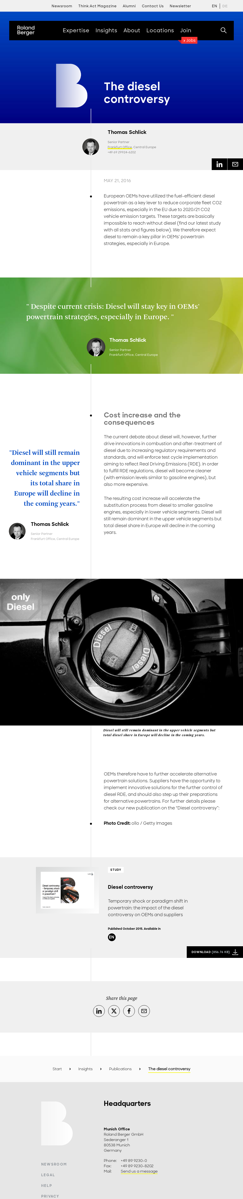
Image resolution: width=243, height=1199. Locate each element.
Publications (120, 1069)
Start (57, 1069)
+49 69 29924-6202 (122, 152)
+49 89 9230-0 (134, 1160)
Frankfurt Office (120, 147)
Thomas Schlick (127, 132)
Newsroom (54, 1164)
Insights (85, 1069)
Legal (48, 1175)
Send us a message (139, 1171)
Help (46, 1185)
